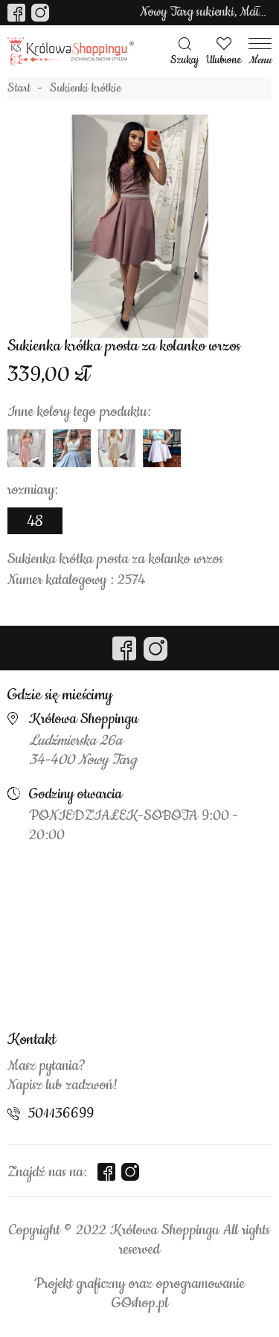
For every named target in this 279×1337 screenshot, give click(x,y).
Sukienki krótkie (85, 88)
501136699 (61, 1114)
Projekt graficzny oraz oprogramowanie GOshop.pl (139, 1294)
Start (19, 88)
